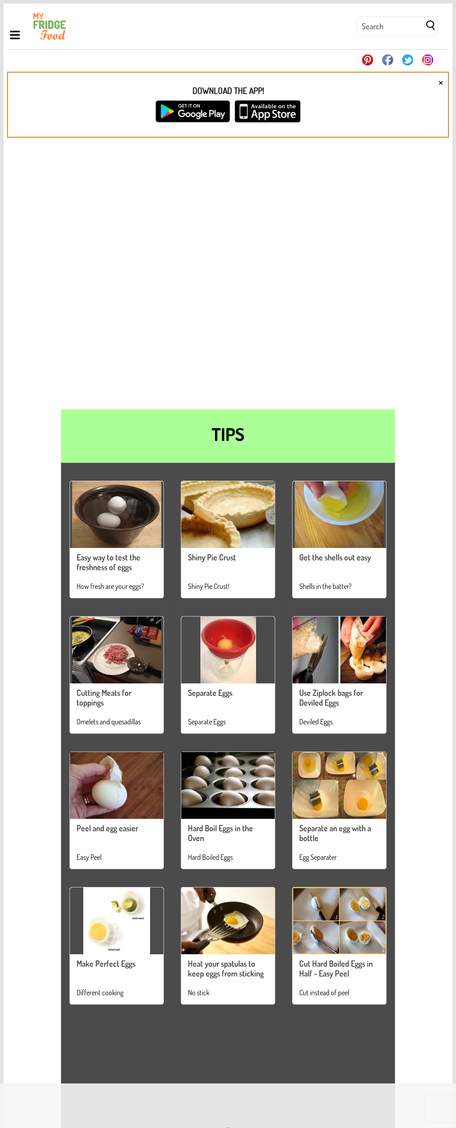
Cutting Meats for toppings (104, 697)
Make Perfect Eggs (106, 964)
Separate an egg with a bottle (335, 833)
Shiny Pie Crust (212, 557)
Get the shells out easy (335, 557)
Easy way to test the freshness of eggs (108, 562)
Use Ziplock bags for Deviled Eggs (331, 697)
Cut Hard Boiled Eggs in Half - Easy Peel (336, 968)
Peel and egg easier (107, 828)
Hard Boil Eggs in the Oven (220, 833)
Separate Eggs (210, 693)
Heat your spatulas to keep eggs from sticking (226, 968)
